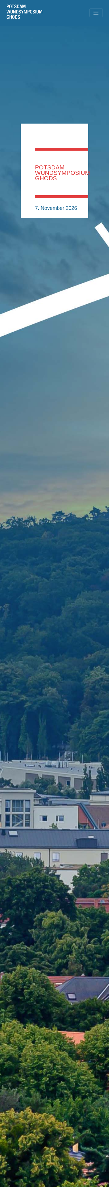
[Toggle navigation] (96, 12)
